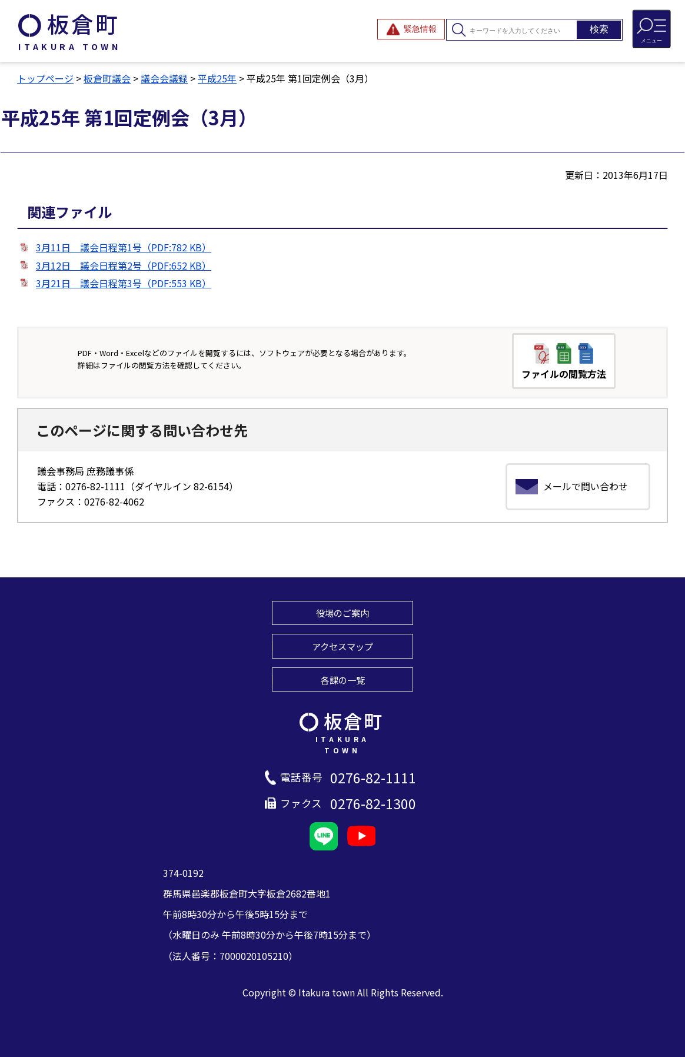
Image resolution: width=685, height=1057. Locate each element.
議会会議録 (164, 78)
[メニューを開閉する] (651, 28)
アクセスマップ (342, 646)
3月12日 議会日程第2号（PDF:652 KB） (123, 265)
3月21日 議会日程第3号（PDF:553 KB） (123, 283)
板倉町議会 (107, 78)
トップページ (45, 78)
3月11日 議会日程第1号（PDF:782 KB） (123, 247)
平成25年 (217, 78)
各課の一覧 (343, 679)
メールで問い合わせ (585, 486)
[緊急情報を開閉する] (411, 29)
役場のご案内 (342, 612)
